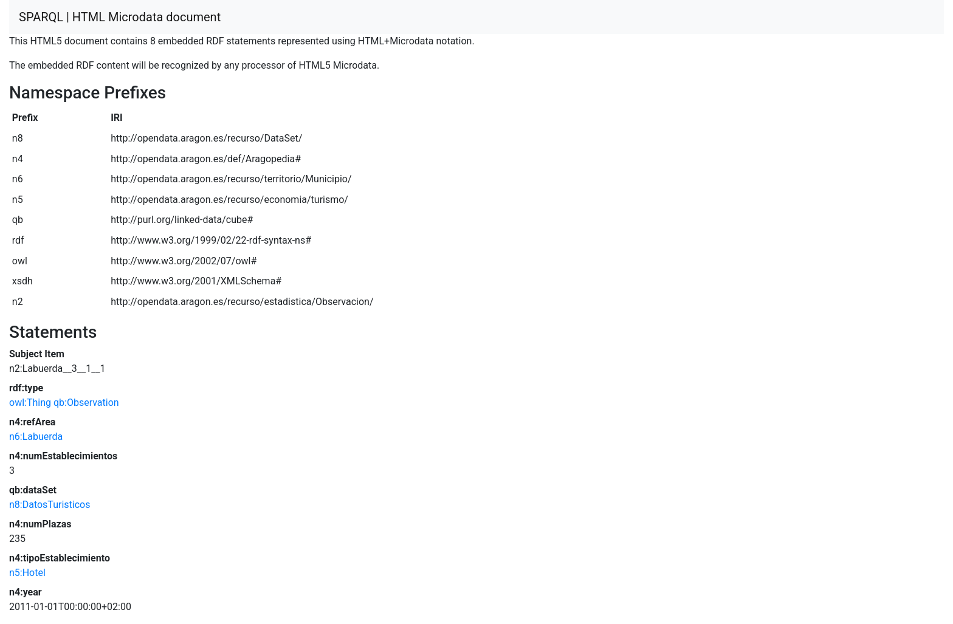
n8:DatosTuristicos (49, 504)
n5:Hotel (27, 572)
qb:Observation (86, 402)
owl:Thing (30, 402)
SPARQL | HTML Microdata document (120, 17)
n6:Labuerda (36, 436)
